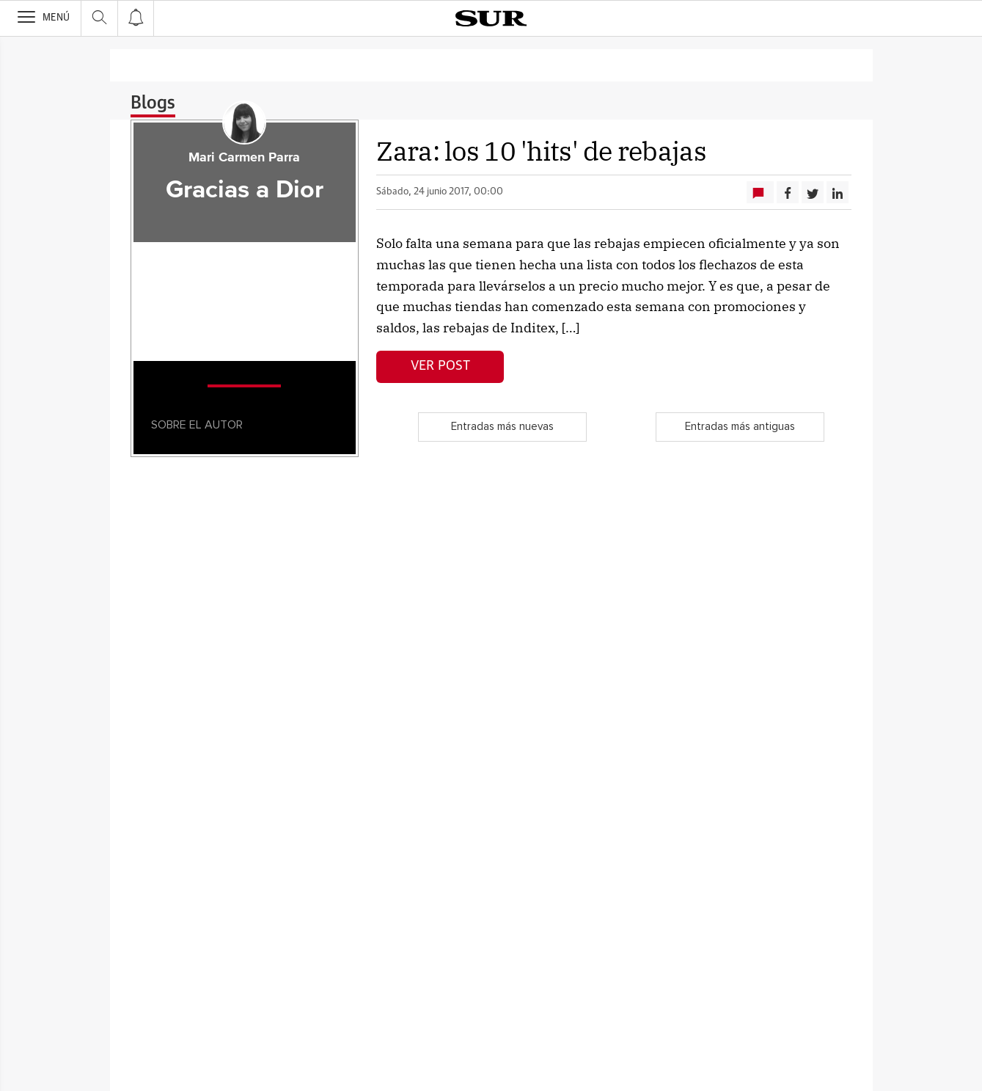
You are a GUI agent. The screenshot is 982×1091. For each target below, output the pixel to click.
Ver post (440, 366)
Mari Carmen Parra (244, 157)
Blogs (153, 103)
